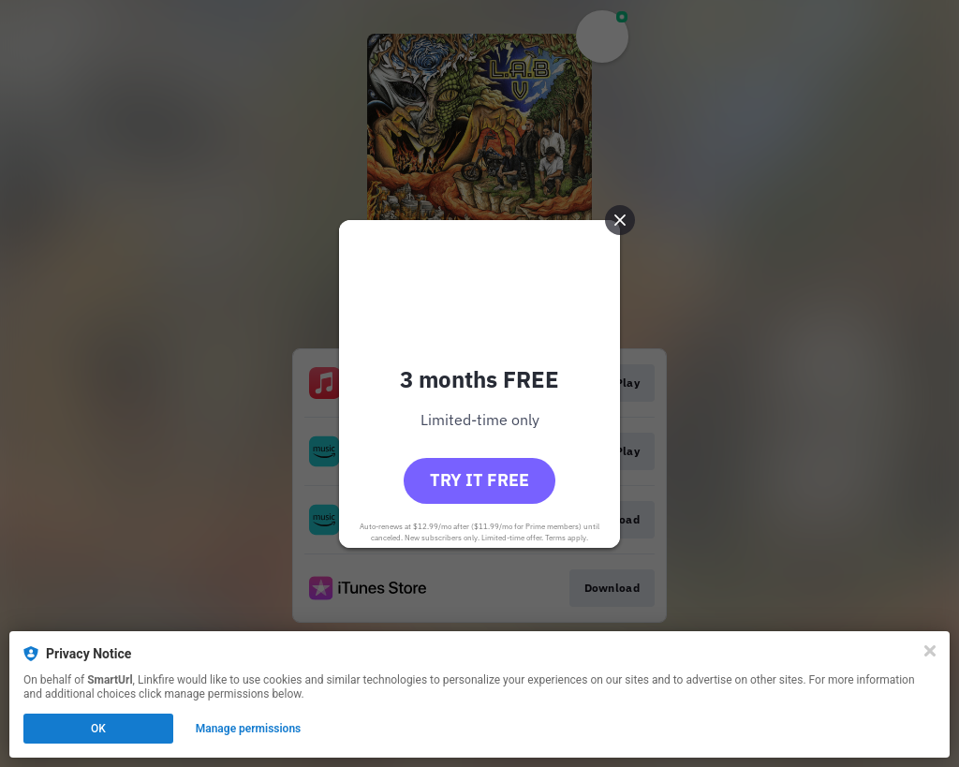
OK (98, 728)
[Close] (930, 651)
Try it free (479, 480)
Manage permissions (249, 728)
